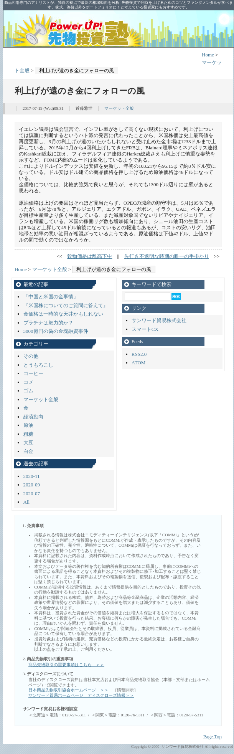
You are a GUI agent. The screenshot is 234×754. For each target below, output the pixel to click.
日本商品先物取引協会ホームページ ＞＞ (68, 690)
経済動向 (33, 417)
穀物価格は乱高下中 (89, 256)
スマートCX (145, 329)
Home (208, 55)
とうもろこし (38, 365)
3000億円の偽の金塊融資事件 (55, 331)
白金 (28, 451)
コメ (28, 382)
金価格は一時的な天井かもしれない (63, 314)
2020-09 (31, 485)
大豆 (28, 442)
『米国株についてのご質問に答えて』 (65, 305)
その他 (30, 356)
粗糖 (28, 434)
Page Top (212, 736)
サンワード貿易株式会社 (159, 320)
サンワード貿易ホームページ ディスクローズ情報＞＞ (81, 695)
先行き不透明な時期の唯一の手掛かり (166, 256)
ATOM (139, 362)
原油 (28, 425)
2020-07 (31, 493)
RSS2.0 (139, 354)
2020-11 (31, 476)
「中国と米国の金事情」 (50, 296)
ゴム (28, 391)
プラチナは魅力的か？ (48, 323)
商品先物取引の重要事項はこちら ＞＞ (66, 664)
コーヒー (33, 373)
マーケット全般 (119, 108)
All (26, 502)
